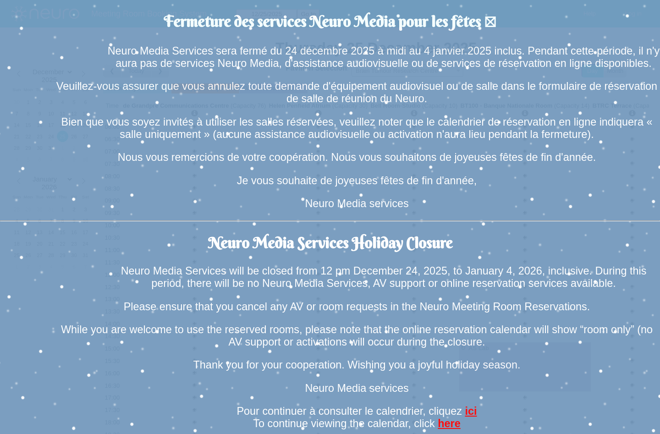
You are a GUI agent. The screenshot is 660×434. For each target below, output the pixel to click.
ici (471, 411)
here (449, 423)
